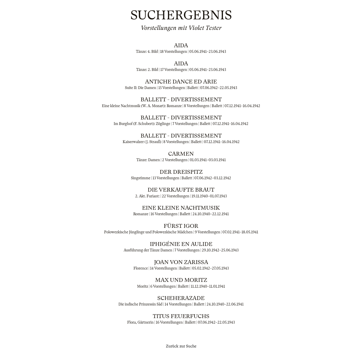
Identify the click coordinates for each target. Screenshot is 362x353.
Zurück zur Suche (181, 346)
